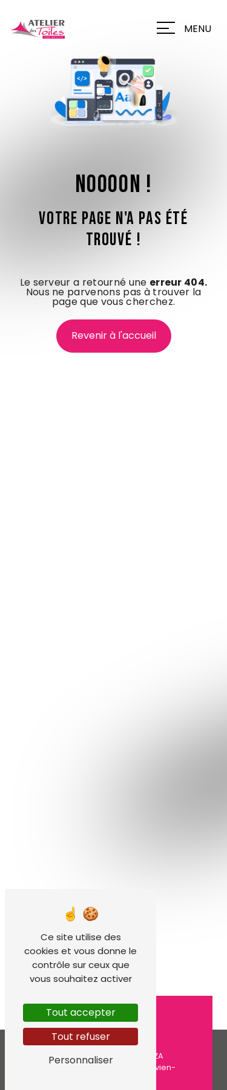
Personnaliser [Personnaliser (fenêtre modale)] (80, 1060)
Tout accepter (81, 1012)
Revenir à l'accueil (113, 335)
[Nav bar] (187, 28)
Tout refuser (80, 1037)
